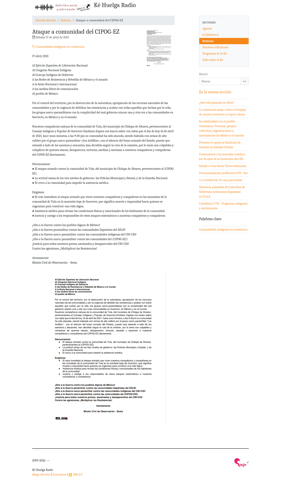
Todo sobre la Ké (212, 60)
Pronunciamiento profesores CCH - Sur (223, 173)
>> (244, 81)
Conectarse (59, 474)
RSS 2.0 (76, 474)
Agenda (207, 28)
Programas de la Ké (214, 53)
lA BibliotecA (210, 35)
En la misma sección (215, 92)
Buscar (203, 74)
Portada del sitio (45, 20)
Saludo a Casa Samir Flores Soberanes (222, 166)
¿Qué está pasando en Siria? (216, 102)
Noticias (65, 20)
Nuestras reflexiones (215, 47)
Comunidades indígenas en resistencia (58, 46)
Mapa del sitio (41, 474)
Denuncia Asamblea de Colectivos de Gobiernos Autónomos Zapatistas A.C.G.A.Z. (222, 191)
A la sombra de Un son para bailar (220, 180)
